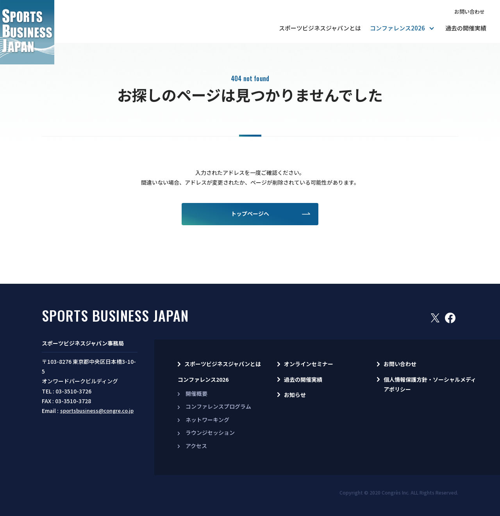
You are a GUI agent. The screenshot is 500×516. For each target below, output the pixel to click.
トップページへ (250, 213)
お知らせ (295, 395)
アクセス (196, 446)
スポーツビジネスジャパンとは (320, 28)
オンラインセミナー (308, 364)
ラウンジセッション (210, 432)
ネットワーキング (207, 419)
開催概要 (196, 393)
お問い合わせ (469, 11)
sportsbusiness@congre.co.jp (97, 410)
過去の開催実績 (465, 28)
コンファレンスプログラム (218, 406)
